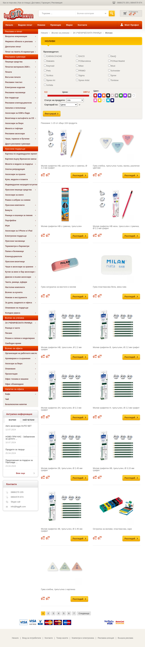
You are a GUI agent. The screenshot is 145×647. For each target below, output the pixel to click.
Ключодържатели (13, 256)
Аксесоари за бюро (14, 123)
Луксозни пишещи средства (18, 190)
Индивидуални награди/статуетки (21, 184)
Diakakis (49, 61)
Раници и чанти (12, 328)
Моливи (109, 33)
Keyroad (49, 65)
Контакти (82, 25)
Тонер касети (62, 638)
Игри (7, 226)
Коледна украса (12, 313)
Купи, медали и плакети (16, 179)
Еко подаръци (12, 98)
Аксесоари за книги (14, 195)
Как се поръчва (9, 3)
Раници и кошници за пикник (18, 215)
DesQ (112, 56)
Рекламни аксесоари (15, 133)
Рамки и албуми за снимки (17, 200)
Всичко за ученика (60, 33)
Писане (8, 333)
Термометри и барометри (17, 246)
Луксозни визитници (15, 261)
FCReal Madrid (116, 61)
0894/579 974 (136, 3)
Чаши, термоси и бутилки (17, 139)
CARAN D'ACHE (53, 56)
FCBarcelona (83, 61)
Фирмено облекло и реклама (19, 41)
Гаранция (45, 3)
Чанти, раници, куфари (16, 282)
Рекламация (56, 3)
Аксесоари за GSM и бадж (17, 113)
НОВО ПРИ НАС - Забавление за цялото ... (20, 437)
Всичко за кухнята (13, 292)
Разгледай (78, 175)
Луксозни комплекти (14, 205)
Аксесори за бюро (13, 363)
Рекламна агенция (106, 638)
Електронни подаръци (15, 236)
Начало (9, 25)
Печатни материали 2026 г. (17, 67)
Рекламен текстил (13, 82)
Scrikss (48, 75)
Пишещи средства (13, 62)
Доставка (36, 3)
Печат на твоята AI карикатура (19, 52)
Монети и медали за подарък (19, 164)
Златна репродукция (15, 169)
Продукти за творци (14, 449)
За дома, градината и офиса (18, 303)
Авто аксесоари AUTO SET (18, 426)
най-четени (28, 420)
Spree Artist (82, 80)
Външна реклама (125, 638)
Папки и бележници (14, 251)
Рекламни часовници (15, 92)
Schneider (114, 70)
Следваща (84, 613)
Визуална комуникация (16, 36)
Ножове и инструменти (16, 297)
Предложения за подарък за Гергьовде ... (19, 461)
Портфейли (10, 220)
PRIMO (80, 70)
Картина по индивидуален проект (21, 154)
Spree (112, 75)
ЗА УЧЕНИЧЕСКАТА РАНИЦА (18, 323)
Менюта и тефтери (14, 128)
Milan (80, 65)
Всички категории (85, 13)
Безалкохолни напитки (16, 404)
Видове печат (25, 25)
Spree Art (49, 80)
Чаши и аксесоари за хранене (19, 267)
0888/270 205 (123, 3)
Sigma (80, 75)
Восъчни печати (13, 77)
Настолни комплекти (15, 287)
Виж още (20, 473)
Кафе (7, 394)
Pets (47, 70)
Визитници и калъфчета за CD (19, 118)
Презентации (11, 374)
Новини (41, 25)
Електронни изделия (15, 87)
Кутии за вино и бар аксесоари (19, 272)
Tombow (113, 80)
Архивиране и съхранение (17, 358)
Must (111, 65)
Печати (8, 72)
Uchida (48, 85)
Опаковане (10, 369)
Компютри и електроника (83, 638)
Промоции (55, 25)
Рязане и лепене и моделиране (20, 338)
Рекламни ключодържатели (18, 103)
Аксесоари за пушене (15, 174)
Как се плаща (24, 3)
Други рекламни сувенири (17, 144)
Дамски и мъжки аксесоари (18, 277)
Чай (7, 399)
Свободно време (13, 343)
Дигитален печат (13, 47)
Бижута (8, 210)
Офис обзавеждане (14, 384)
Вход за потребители (31, 638)
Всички (12, 420)
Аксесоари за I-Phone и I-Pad (18, 231)
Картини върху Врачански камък (20, 159)
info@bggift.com (18, 506)
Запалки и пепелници (15, 108)
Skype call (15, 502)
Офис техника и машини (16, 379)
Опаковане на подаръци (16, 308)
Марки (69, 25)
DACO (80, 56)
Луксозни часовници (15, 241)
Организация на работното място (21, 353)
